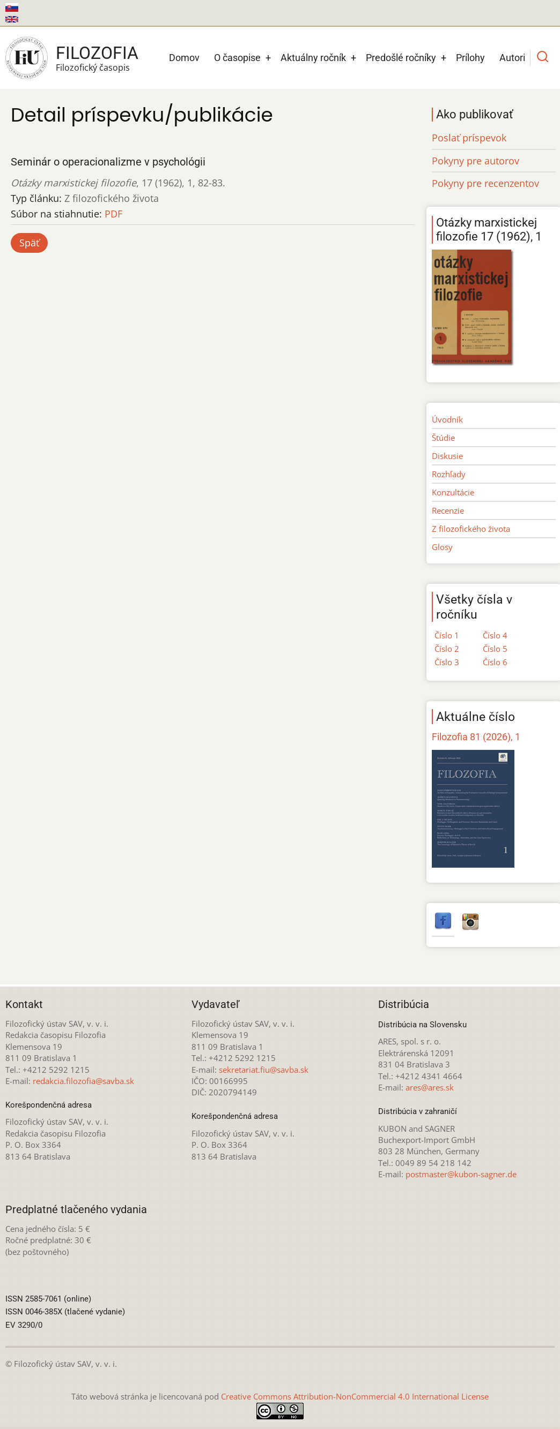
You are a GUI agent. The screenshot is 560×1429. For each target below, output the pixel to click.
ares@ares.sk (430, 1087)
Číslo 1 (446, 635)
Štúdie (443, 437)
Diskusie (447, 455)
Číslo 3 (446, 662)
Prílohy (470, 57)
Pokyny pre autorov (475, 160)
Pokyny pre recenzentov (485, 183)
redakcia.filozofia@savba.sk (83, 1080)
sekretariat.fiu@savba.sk (263, 1069)
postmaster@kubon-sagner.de (461, 1174)
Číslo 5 (495, 648)
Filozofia (97, 53)
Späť (29, 242)
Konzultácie (453, 492)
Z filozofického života (471, 528)
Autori (512, 57)
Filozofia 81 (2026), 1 (476, 736)
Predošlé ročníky (401, 57)
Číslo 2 (446, 648)
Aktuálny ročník (313, 57)
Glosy (442, 546)
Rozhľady (449, 474)
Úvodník (447, 419)
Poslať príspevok (469, 137)
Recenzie (448, 510)
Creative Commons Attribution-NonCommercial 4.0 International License (355, 1396)
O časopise (237, 57)
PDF (113, 213)
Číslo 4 (495, 635)
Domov (184, 57)
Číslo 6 (495, 662)
